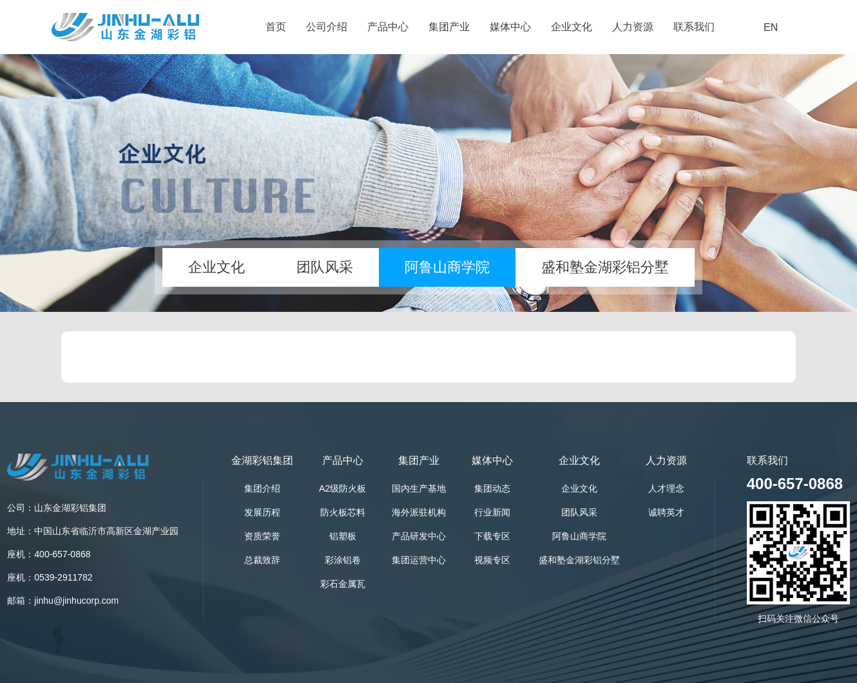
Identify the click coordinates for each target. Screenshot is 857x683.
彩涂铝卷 (343, 560)
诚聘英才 (666, 512)
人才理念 (666, 488)
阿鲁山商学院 (447, 267)
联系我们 (694, 26)
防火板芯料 (342, 512)
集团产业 (449, 26)
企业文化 (571, 26)
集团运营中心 (419, 560)
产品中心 (388, 26)
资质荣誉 (262, 536)
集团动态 (492, 488)
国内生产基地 (419, 488)
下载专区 (492, 536)
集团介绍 (262, 488)
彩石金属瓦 (342, 584)
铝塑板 (342, 536)
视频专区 (492, 560)
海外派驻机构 (419, 512)
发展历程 (262, 512)
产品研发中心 (419, 536)
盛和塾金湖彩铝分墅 (605, 267)
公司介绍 (326, 26)
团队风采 (324, 267)
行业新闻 (492, 512)
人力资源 (632, 26)
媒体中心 (510, 26)
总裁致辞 (262, 560)
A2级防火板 (342, 488)
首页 (275, 26)
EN (771, 27)
